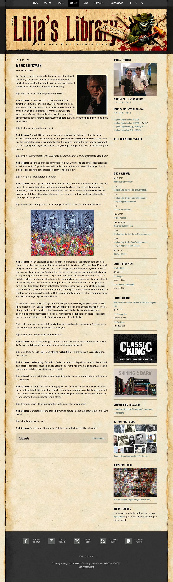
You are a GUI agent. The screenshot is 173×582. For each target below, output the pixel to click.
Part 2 (121, 102)
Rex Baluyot (118, 276)
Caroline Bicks (119, 268)
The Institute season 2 (122, 209)
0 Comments (24, 438)
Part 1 (116, 102)
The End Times (119, 322)
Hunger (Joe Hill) (120, 253)
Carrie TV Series (120, 217)
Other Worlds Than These (123, 225)
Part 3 (128, 102)
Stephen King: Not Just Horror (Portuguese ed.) (132, 234)
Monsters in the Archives (123, 181)
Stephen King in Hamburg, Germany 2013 (129, 126)
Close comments (98, 438)
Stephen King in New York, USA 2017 (127, 130)
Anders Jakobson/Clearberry (79, 563)
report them (118, 516)
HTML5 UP (116, 563)
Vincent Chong (88, 566)
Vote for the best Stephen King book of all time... (132, 499)
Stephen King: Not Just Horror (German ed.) (130, 189)
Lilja (82, 556)
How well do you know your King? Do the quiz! (131, 456)
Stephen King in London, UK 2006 (126, 119)
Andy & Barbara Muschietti (124, 284)
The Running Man (120, 314)
